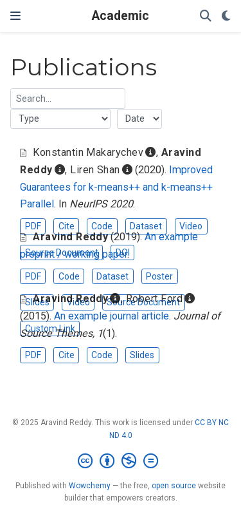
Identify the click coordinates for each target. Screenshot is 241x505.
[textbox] (67, 98)
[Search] (205, 16)
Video (190, 226)
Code (101, 226)
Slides (142, 355)
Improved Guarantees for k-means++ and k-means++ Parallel (116, 187)
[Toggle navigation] (15, 15)
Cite (66, 226)
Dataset (146, 226)
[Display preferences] (226, 16)
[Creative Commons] (120, 461)
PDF (33, 226)
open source (174, 485)
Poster (159, 276)
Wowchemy (90, 485)
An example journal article (111, 316)
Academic (120, 15)
